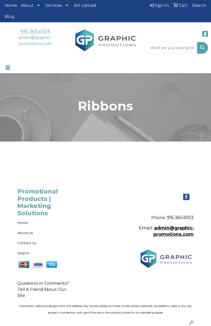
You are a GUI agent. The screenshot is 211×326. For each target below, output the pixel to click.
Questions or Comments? (43, 283)
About (27, 5)
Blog (9, 16)
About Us (25, 233)
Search (23, 253)
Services (54, 5)
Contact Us (26, 243)
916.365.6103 (35, 32)
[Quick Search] (170, 48)
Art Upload (85, 5)
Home (11, 5)
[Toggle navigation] (8, 67)
